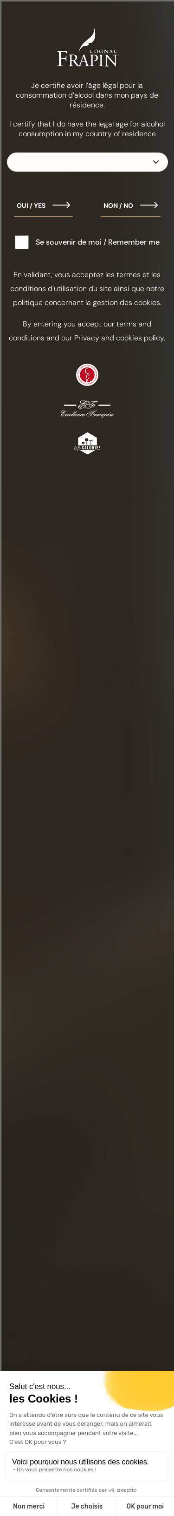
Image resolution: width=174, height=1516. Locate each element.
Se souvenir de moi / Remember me (98, 242)
